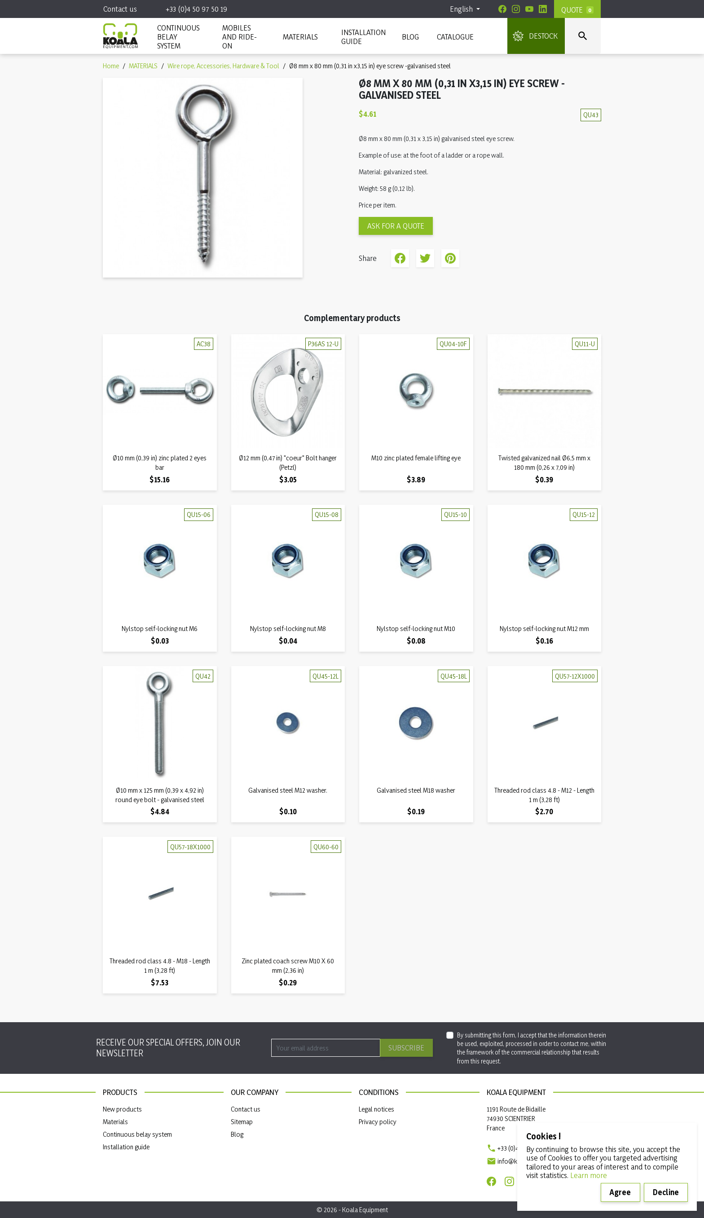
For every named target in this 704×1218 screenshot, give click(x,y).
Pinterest (450, 258)
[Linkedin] (543, 9)
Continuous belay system (137, 1134)
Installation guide (126, 1147)
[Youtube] (529, 9)
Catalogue (455, 36)
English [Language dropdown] (462, 8)
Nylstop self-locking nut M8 (288, 628)
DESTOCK (543, 35)
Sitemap (242, 1121)
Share (400, 258)
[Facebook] (502, 9)
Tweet (425, 258)
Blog (410, 36)
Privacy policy (377, 1121)
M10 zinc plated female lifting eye (416, 458)
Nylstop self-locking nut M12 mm (544, 628)
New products (122, 1109)
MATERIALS (300, 36)
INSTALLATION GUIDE (362, 36)
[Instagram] (516, 9)
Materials (115, 1121)
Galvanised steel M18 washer (416, 790)
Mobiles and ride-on (239, 36)
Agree (620, 1192)
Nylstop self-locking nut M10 (416, 628)
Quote (572, 9)
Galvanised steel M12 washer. (287, 790)
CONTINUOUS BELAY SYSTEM (178, 36)
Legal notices (376, 1109)
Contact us (120, 8)
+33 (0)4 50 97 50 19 (196, 8)
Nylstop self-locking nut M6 (160, 628)
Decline (666, 1192)
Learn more (588, 1175)
